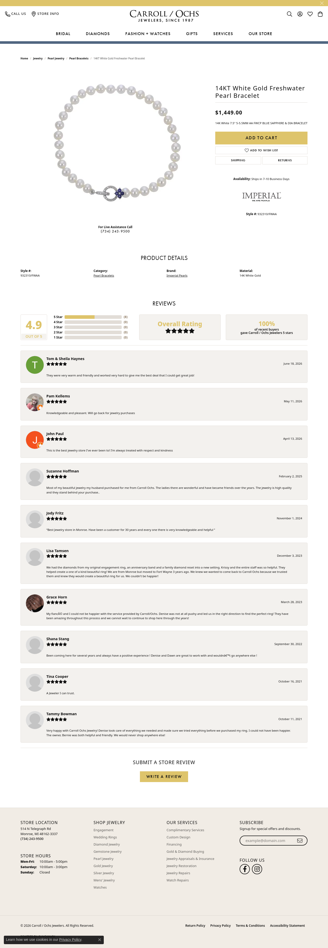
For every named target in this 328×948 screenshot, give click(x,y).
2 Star (58, 332)
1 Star (58, 337)
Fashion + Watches (148, 33)
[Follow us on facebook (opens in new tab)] (245, 869)
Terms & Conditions (250, 925)
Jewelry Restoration (182, 865)
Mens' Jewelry (104, 880)
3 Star (58, 327)
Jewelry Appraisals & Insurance (190, 858)
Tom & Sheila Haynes (65, 358)
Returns (285, 160)
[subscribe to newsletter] (300, 840)
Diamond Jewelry (107, 844)
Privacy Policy (220, 925)
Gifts (192, 33)
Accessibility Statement (287, 925)
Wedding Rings (105, 837)
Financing (174, 844)
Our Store (260, 33)
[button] (289, 14)
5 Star (58, 317)
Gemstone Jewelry (108, 851)
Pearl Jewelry (56, 58)
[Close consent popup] (99, 939)
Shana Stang (57, 638)
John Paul (55, 433)
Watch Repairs (178, 880)
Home (24, 58)
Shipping (238, 160)
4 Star (58, 322)
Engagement (104, 830)
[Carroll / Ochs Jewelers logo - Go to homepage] (164, 16)
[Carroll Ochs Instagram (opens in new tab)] (257, 869)
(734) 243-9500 (115, 231)
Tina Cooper (57, 676)
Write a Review (164, 776)
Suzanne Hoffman (62, 471)
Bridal (63, 33)
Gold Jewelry (103, 865)
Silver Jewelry (104, 873)
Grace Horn (56, 597)
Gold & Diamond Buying (185, 851)
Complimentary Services (185, 830)
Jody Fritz (55, 513)
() (126, 317)
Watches (100, 887)
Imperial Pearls (177, 275)
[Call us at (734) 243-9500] (32, 838)
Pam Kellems (58, 396)
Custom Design (178, 837)
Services (223, 33)
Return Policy (195, 925)
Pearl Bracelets (79, 58)
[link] (15, 14)
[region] (115, 144)
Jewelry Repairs (178, 873)
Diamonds (98, 33)
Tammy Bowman (61, 713)
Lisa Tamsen (57, 550)
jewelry (38, 58)
